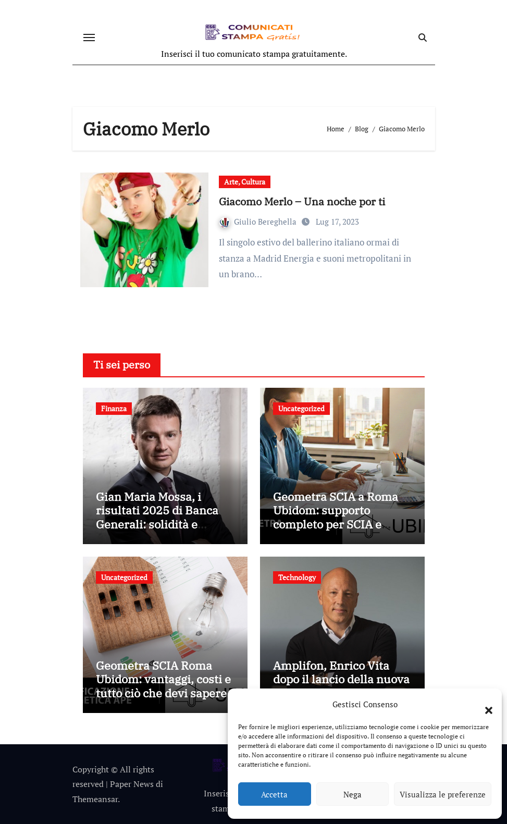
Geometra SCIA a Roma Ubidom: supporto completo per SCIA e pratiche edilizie (335, 517)
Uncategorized (301, 408)
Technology (297, 577)
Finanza (114, 408)
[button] (483, 704)
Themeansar (95, 799)
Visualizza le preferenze (443, 794)
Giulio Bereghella (259, 221)
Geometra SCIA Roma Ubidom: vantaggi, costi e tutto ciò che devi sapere (163, 679)
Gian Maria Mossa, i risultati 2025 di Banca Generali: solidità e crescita (157, 517)
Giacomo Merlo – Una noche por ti (302, 201)
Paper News (132, 784)
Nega (352, 794)
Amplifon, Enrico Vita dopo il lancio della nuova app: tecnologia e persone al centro (341, 686)
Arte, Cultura (244, 182)
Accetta (274, 794)
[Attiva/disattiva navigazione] (89, 37)
